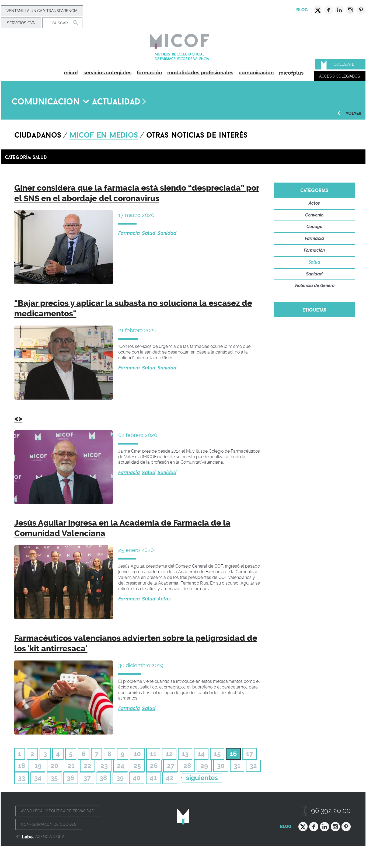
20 (54, 766)
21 (71, 766)
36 (70, 778)
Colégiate (344, 64)
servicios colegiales (107, 72)
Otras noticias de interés (197, 134)
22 (87, 766)
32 (253, 766)
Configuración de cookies (48, 824)
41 (153, 778)
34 (37, 778)
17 (249, 754)
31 (237, 766)
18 (21, 766)
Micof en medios (103, 134)
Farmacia (129, 233)
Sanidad (167, 233)
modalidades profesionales (200, 72)
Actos (164, 599)
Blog (302, 9)
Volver (353, 112)
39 (120, 778)
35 (54, 778)
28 (187, 766)
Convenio (314, 215)
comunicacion (256, 72)
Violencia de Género (314, 285)
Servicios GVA (21, 23)
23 (104, 766)
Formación (314, 250)
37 (86, 778)
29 (204, 766)
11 (153, 754)
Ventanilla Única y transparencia (41, 11)
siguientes (202, 778)
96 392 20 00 (331, 810)
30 (221, 766)
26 (154, 766)
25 (137, 766)
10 (137, 754)
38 (103, 778)
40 (137, 778)
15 (217, 754)
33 (21, 778)
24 (120, 766)
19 (37, 766)
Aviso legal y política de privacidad (57, 811)
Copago (314, 226)
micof (71, 72)
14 (201, 754)
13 (185, 754)
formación (149, 72)
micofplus (291, 73)
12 (169, 754)
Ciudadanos (37, 134)
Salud (148, 233)
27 (170, 766)
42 (169, 778)
